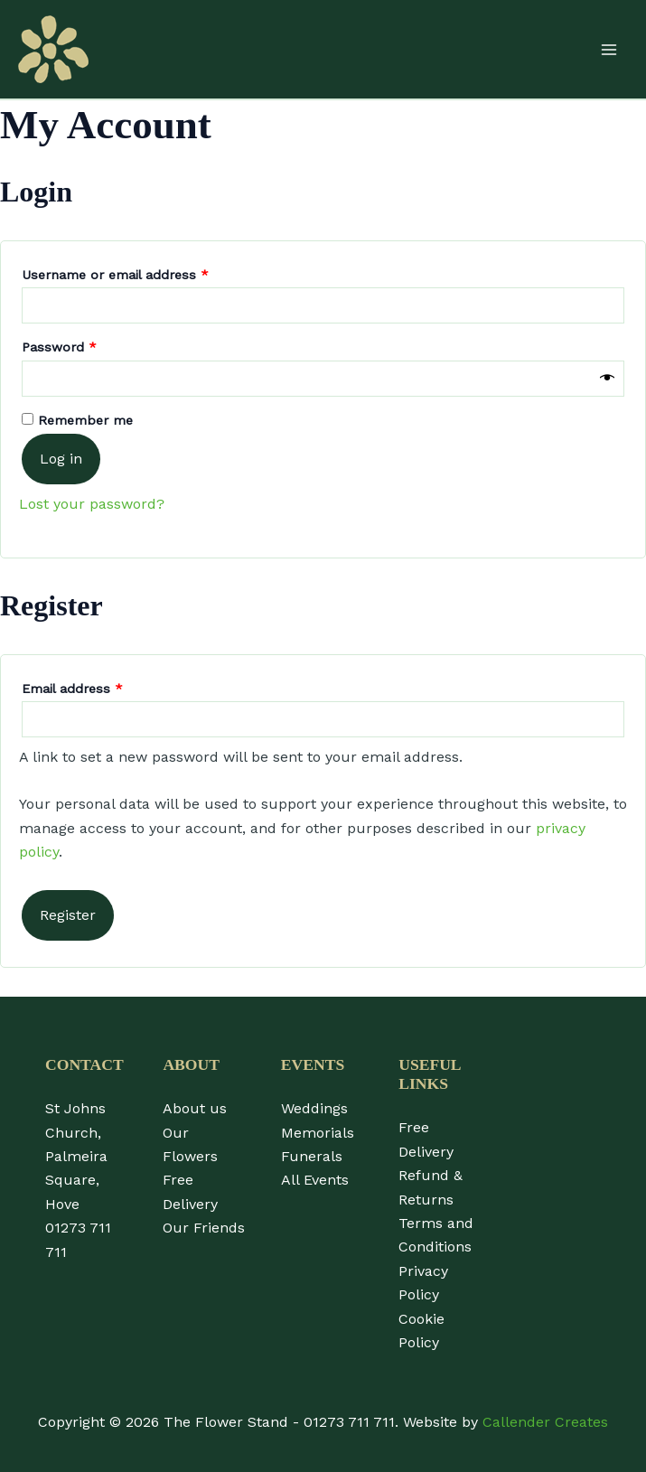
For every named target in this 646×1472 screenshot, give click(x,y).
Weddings (314, 1108)
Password (86, 344)
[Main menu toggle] (609, 49)
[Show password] (607, 378)
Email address (99, 686)
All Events (315, 1179)
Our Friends (204, 1227)
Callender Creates (545, 1421)
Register (68, 915)
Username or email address (142, 272)
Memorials (317, 1132)
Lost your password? (91, 503)
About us (195, 1108)
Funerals (311, 1156)
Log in (61, 458)
